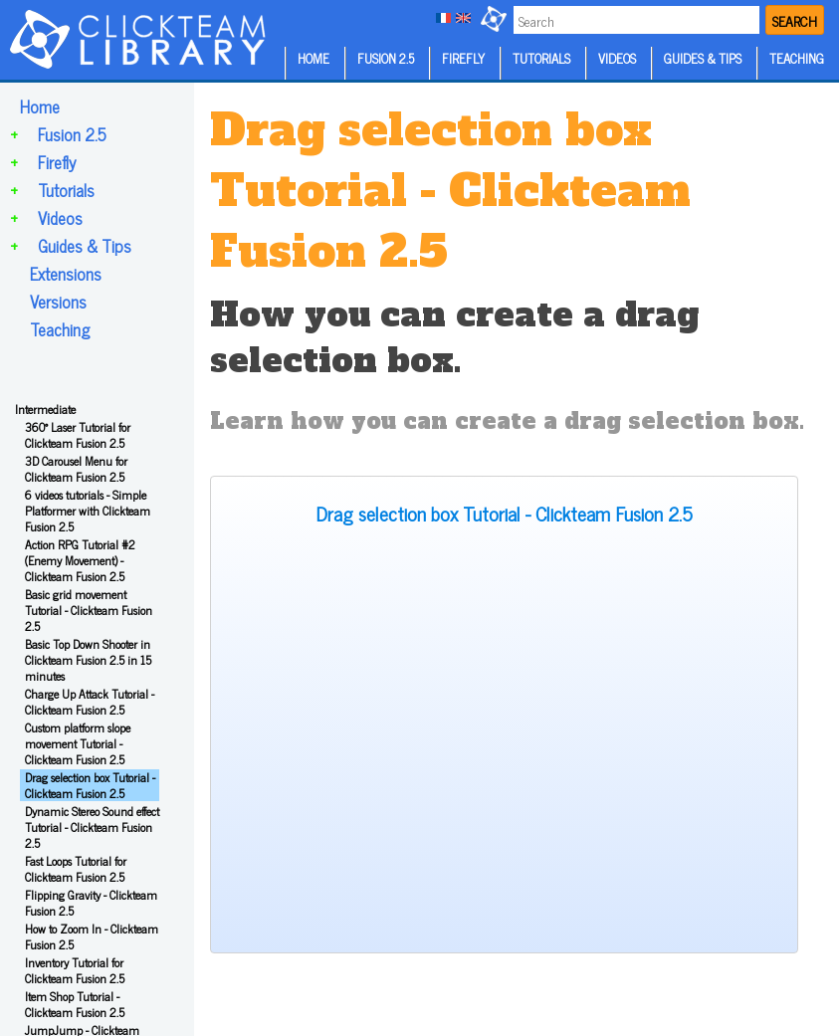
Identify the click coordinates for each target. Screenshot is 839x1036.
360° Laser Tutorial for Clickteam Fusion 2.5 (77, 435)
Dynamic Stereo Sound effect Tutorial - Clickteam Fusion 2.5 (92, 827)
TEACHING (796, 58)
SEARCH (794, 20)
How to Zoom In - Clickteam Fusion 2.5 (91, 936)
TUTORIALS (541, 58)
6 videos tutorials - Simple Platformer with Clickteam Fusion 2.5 (87, 510)
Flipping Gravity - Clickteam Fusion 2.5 (91, 903)
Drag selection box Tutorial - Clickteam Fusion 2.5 (90, 785)
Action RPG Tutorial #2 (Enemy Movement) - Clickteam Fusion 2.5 (80, 560)
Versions (58, 301)
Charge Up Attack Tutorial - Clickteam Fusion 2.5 (89, 702)
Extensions (66, 274)
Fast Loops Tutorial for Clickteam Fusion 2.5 (75, 869)
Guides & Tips (84, 246)
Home (40, 106)
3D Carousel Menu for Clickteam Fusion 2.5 (76, 469)
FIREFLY (463, 58)
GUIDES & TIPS (702, 58)
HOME (313, 58)
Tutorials (66, 190)
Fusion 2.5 (72, 134)
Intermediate (45, 409)
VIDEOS (617, 58)
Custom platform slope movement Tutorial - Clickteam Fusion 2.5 (77, 743)
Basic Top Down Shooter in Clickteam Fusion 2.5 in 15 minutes (88, 660)
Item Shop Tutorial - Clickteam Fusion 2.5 (74, 1004)
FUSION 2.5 (385, 58)
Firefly (57, 162)
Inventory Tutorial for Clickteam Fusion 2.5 (74, 970)
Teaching (60, 329)
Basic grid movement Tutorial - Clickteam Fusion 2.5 (88, 610)
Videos (60, 218)
